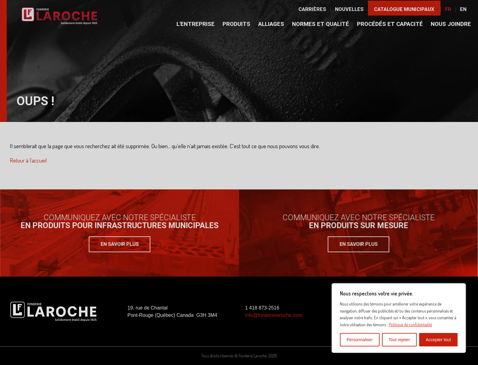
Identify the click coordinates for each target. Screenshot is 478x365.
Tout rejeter (399, 339)
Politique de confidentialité (410, 324)
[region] (399, 318)
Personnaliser (360, 339)
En (463, 9)
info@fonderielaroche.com (273, 315)
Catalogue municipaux (404, 9)
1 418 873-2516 (262, 307)
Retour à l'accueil (28, 160)
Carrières (312, 9)
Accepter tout (438, 339)
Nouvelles (349, 9)
